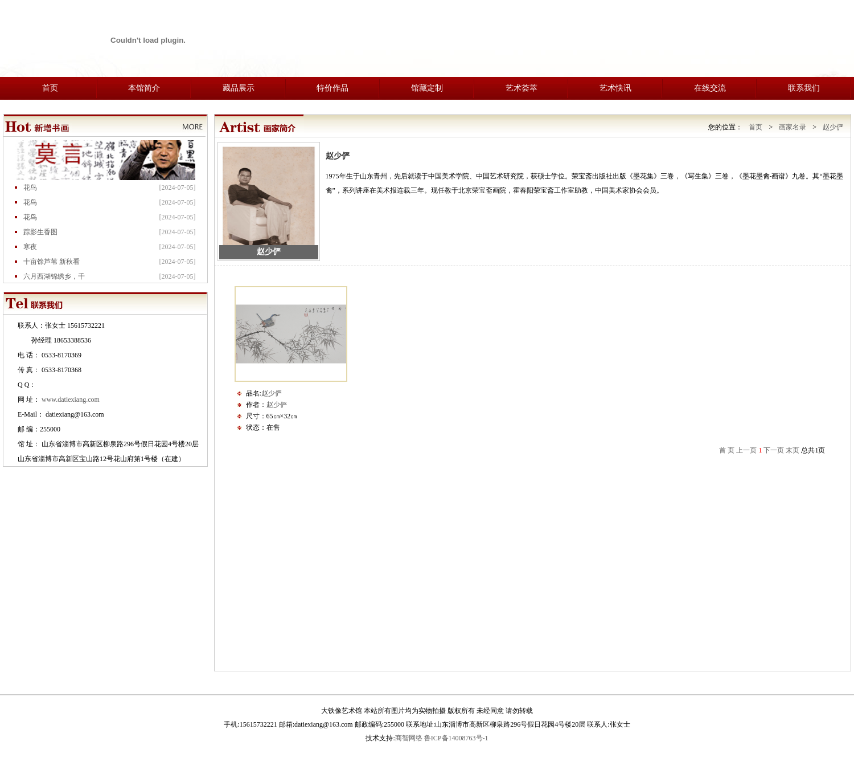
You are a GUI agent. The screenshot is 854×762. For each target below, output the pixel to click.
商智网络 (408, 738)
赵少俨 (833, 127)
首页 (50, 88)
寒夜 (30, 250)
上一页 (746, 450)
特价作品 (332, 88)
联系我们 (804, 88)
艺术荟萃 (521, 88)
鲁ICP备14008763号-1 (456, 738)
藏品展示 (238, 88)
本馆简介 (144, 88)
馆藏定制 (427, 88)
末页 (792, 450)
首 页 (726, 450)
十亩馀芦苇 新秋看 (51, 264)
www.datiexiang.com (71, 400)
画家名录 (792, 127)
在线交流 (710, 88)
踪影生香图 (40, 235)
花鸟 (30, 190)
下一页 (773, 450)
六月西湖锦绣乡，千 (54, 279)
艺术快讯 (615, 88)
